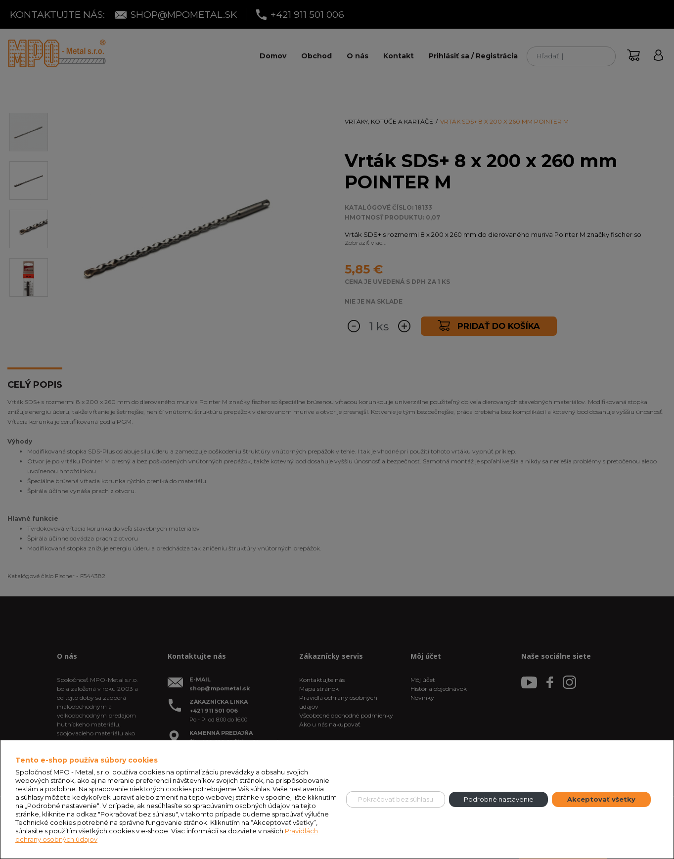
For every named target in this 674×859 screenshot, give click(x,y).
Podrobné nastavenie (499, 799)
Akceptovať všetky (601, 799)
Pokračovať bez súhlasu (395, 799)
